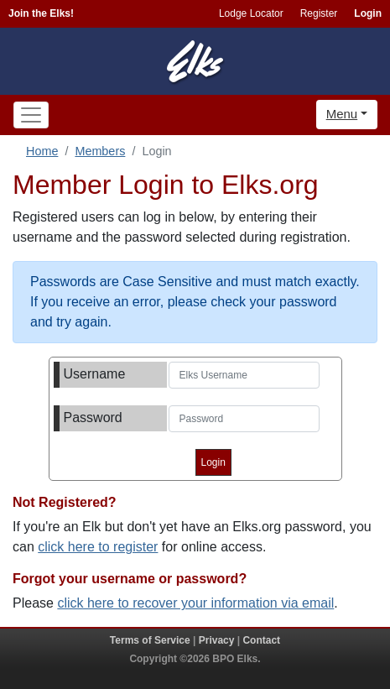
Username (95, 374)
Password (93, 417)
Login (368, 13)
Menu (342, 114)
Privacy (217, 640)
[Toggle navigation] (31, 115)
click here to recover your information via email (195, 603)
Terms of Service (150, 640)
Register (319, 13)
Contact (261, 640)
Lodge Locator (251, 13)
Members (100, 151)
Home (42, 151)
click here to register (98, 547)
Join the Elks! (41, 13)
